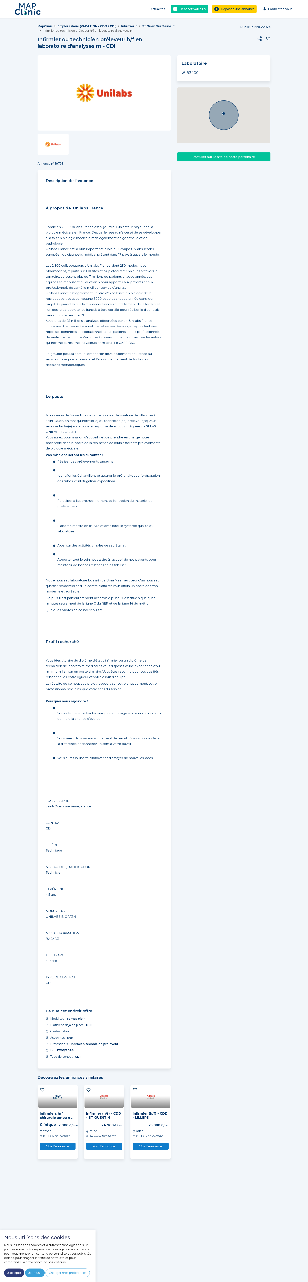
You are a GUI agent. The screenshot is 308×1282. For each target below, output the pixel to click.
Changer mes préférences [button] (67, 1273)
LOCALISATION (58, 801)
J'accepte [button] (14, 1273)
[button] (259, 38)
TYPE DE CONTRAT (60, 977)
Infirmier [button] (128, 26)
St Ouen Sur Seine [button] (157, 26)
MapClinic (45, 26)
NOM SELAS (55, 911)
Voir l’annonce (57, 1146)
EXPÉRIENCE (56, 889)
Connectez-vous (277, 9)
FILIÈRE (52, 845)
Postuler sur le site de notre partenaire (223, 157)
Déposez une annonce (234, 9)
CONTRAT (53, 823)
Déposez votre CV (189, 9)
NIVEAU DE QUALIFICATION (68, 867)
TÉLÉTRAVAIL (56, 955)
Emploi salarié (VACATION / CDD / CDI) (87, 26)
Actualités (157, 9)
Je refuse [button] (34, 1273)
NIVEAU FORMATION (62, 933)
